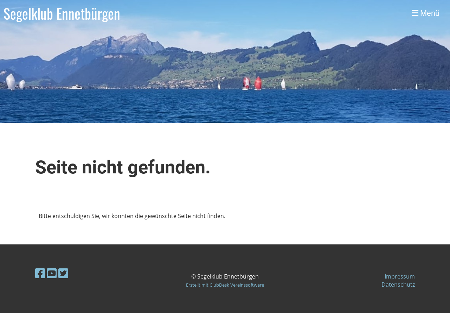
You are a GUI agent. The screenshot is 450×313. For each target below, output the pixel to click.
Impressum (400, 276)
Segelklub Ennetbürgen (62, 13)
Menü (425, 13)
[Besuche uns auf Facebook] (40, 273)
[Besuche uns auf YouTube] (52, 273)
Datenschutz (398, 284)
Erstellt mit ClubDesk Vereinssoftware (225, 285)
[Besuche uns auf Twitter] (63, 273)
